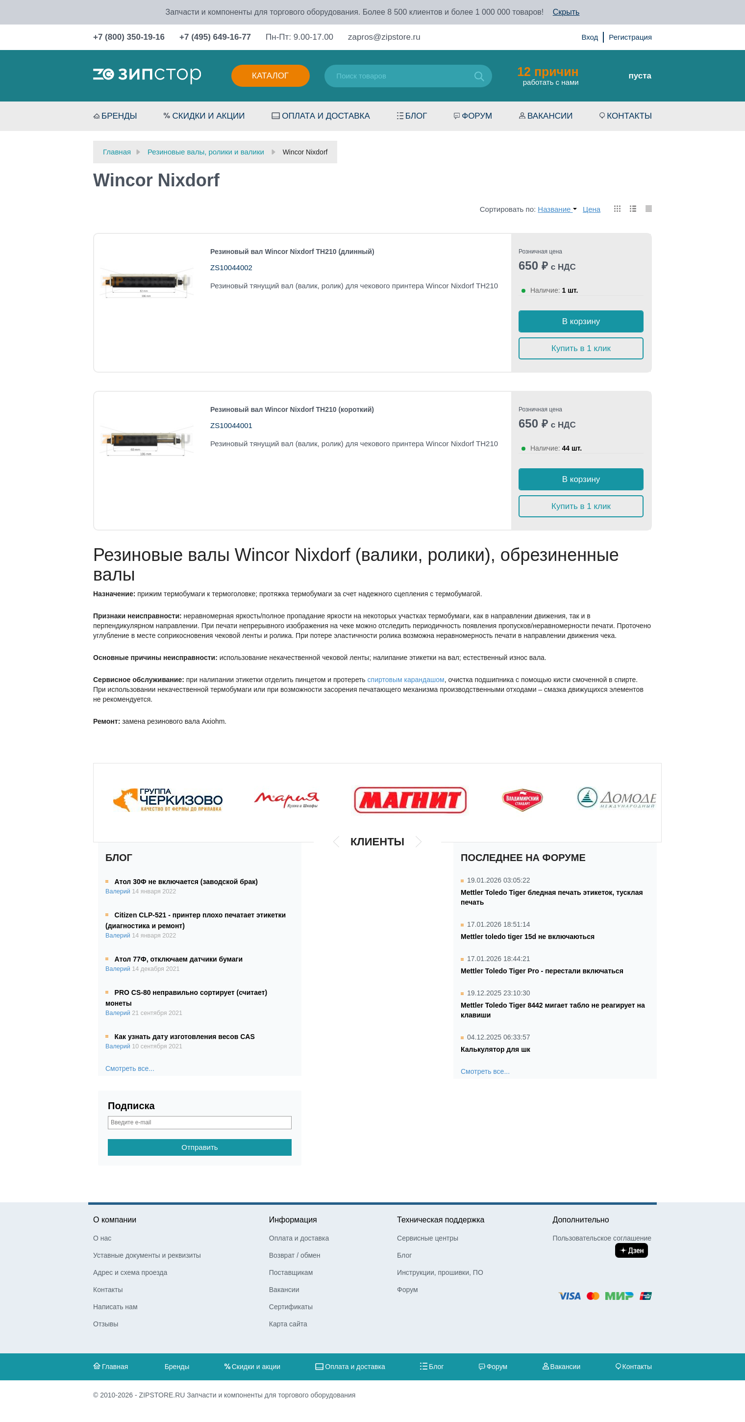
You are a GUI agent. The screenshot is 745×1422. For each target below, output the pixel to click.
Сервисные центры (427, 1238)
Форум (477, 116)
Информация (293, 1220)
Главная (115, 1367)
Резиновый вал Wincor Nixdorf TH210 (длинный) (292, 251)
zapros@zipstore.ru (384, 37)
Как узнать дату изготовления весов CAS (185, 1037)
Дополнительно (580, 1220)
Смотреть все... (129, 1068)
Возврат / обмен (295, 1255)
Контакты (629, 116)
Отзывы (105, 1324)
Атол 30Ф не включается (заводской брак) (186, 882)
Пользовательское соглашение (601, 1238)
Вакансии (549, 116)
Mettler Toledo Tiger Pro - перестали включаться (542, 971)
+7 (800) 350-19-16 (129, 37)
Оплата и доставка (326, 116)
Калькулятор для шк (495, 1049)
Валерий (117, 891)
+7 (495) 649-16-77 (215, 37)
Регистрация (630, 37)
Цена (591, 209)
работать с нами (547, 75)
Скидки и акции (208, 116)
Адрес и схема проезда (130, 1272)
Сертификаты (291, 1307)
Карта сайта (288, 1324)
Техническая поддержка (440, 1220)
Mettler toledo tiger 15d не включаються (528, 936)
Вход (589, 37)
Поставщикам (291, 1272)
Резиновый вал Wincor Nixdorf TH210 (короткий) (292, 409)
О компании (114, 1220)
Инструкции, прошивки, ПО (440, 1272)
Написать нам (115, 1307)
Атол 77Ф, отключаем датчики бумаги (179, 959)
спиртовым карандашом (406, 680)
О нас (102, 1238)
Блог (416, 116)
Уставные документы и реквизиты (147, 1255)
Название (557, 209)
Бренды (119, 116)
